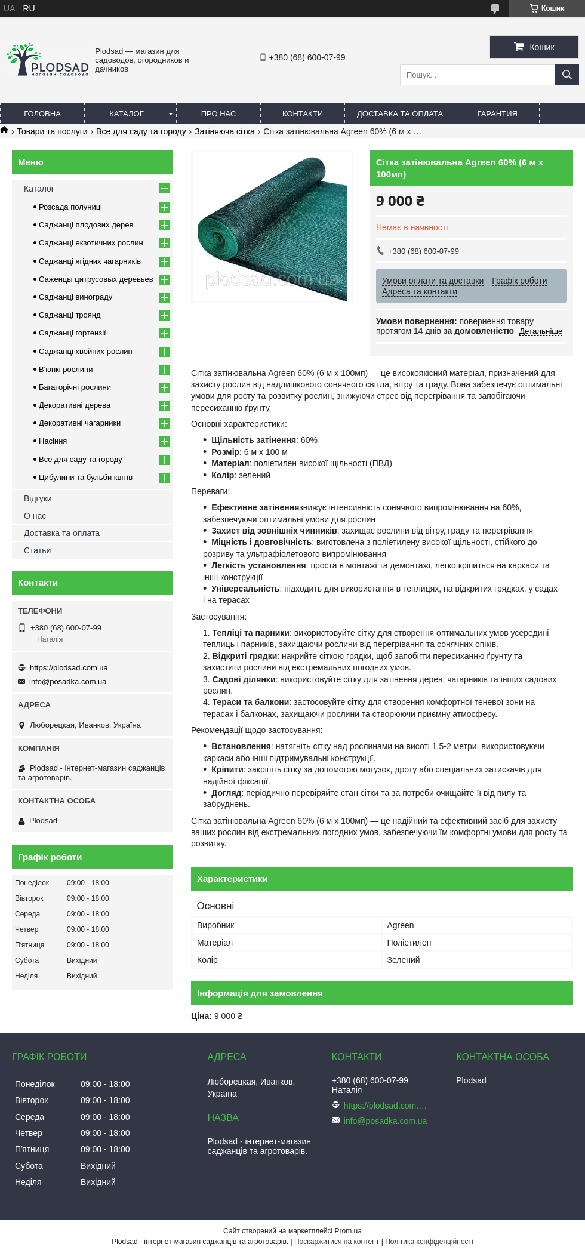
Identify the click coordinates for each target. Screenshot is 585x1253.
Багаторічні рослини (75, 387)
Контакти (302, 113)
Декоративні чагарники (80, 422)
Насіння (53, 440)
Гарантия (498, 113)
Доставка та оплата (400, 113)
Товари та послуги (52, 131)
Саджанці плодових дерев (86, 224)
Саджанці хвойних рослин (86, 351)
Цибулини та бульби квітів (86, 477)
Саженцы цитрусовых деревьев (96, 279)
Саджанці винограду (75, 297)
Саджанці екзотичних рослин (91, 242)
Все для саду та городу (141, 131)
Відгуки (38, 498)
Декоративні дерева (74, 405)
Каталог (126, 113)
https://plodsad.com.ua (69, 667)
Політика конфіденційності (429, 1241)
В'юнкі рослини (66, 369)
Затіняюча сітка (225, 131)
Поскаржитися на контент (336, 1241)
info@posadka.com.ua (68, 681)
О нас (35, 516)
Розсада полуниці (70, 206)
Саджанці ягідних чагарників (90, 261)
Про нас (218, 113)
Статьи (37, 550)
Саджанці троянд (70, 314)
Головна (42, 113)
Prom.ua (348, 1231)
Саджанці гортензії (72, 332)
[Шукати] (567, 74)
